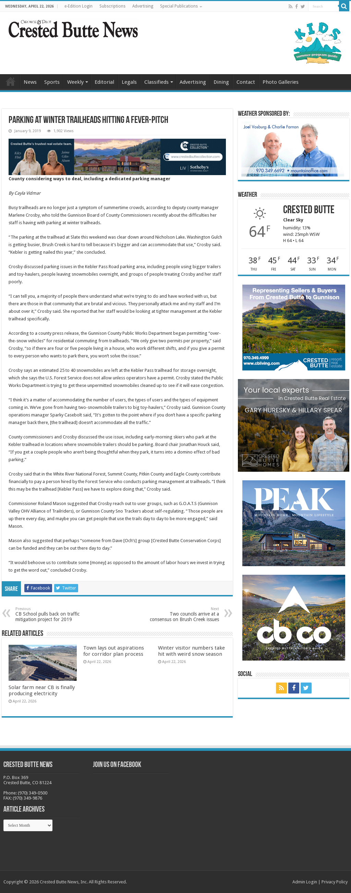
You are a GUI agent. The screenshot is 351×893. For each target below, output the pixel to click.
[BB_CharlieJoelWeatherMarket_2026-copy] (292, 148)
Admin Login (304, 881)
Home (11, 81)
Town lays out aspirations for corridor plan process (113, 651)
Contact (246, 82)
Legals (129, 82)
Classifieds (156, 82)
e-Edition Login (78, 6)
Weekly (75, 82)
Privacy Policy (335, 881)
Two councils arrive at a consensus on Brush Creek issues (184, 614)
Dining (221, 82)
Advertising (142, 6)
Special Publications (179, 6)
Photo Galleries (281, 82)
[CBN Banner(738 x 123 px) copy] (117, 156)
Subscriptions (112, 6)
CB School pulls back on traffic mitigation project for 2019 (50, 614)
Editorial (104, 82)
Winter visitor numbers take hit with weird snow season (191, 651)
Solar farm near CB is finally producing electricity (42, 690)
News (30, 82)
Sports (52, 82)
